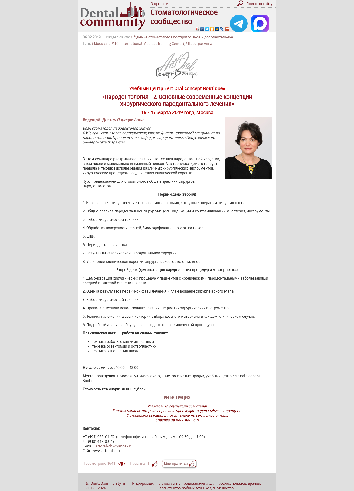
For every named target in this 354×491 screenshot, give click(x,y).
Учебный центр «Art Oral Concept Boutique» (177, 88)
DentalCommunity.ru (108, 483)
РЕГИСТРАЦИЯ (177, 397)
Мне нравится (179, 463)
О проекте (159, 3)
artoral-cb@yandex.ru (114, 446)
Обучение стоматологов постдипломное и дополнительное (182, 37)
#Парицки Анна (199, 43)
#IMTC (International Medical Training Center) (146, 43)
